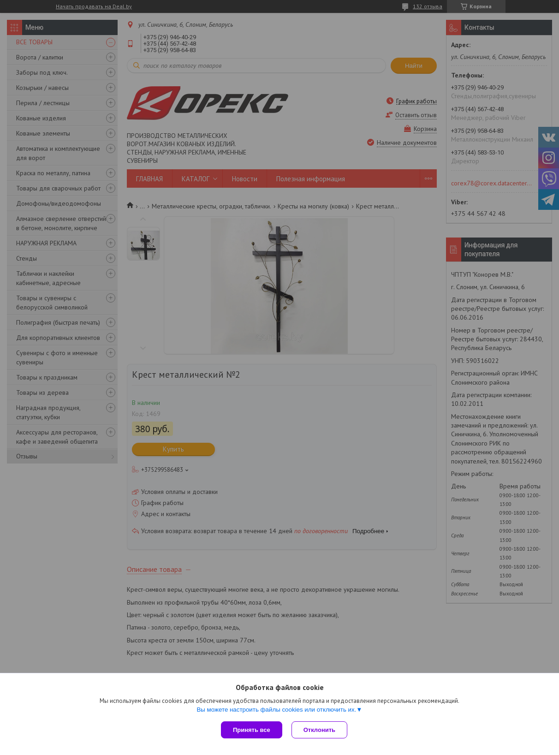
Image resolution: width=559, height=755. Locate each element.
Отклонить (319, 729)
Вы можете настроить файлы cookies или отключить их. (276, 709)
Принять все (251, 729)
